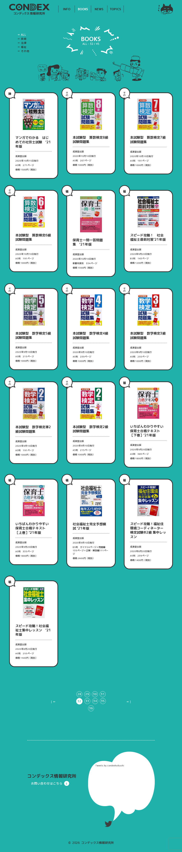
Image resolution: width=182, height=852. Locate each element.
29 (87, 705)
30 (95, 705)
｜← (53, 712)
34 (95, 712)
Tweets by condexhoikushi (109, 776)
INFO (66, 9)
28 (79, 705)
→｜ (129, 712)
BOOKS (83, 9)
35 (103, 712)
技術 (24, 39)
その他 (25, 51)
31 (103, 705)
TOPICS (115, 9)
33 (87, 712)
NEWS (99, 9)
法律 (24, 43)
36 (91, 719)
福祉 (24, 47)
